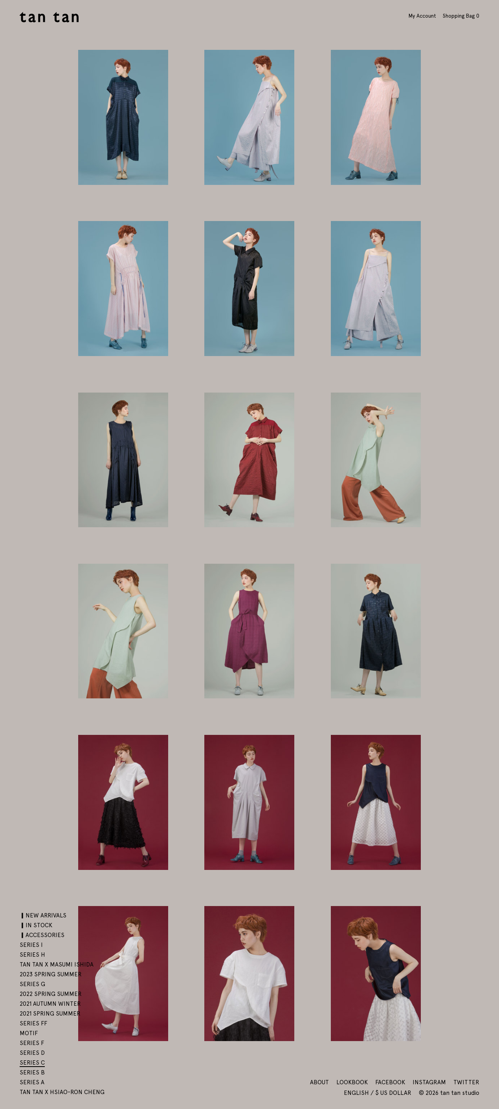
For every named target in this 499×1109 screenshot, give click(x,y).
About (319, 1082)
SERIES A (32, 1082)
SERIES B (32, 1072)
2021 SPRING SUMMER (50, 1013)
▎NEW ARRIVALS (43, 915)
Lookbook (352, 1082)
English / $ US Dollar (378, 1092)
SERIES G (32, 984)
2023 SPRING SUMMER (51, 974)
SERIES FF (33, 1023)
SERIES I (31, 944)
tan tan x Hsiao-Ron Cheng (62, 1092)
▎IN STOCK (36, 925)
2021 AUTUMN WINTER (50, 1003)
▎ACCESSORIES (42, 935)
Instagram (429, 1082)
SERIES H (32, 954)
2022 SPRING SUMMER (51, 994)
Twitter (466, 1082)
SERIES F (32, 1043)
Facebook (390, 1082)
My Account (422, 16)
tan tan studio (49, 17)
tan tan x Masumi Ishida (57, 964)
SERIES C (32, 1062)
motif (29, 1033)
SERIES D (32, 1052)
